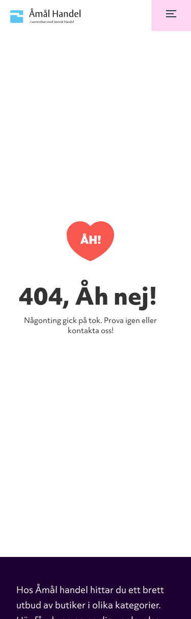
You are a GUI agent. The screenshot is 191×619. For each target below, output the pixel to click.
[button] (171, 15)
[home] (43, 15)
